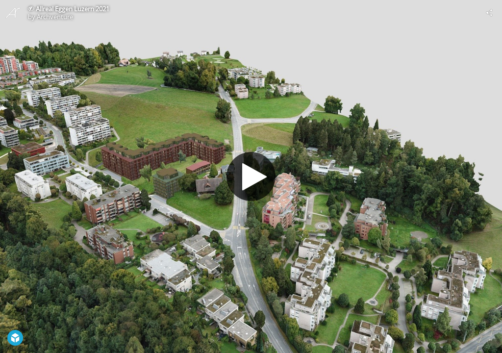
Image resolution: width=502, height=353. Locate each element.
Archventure (55, 16)
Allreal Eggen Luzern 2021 (72, 8)
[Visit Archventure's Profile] (13, 13)
